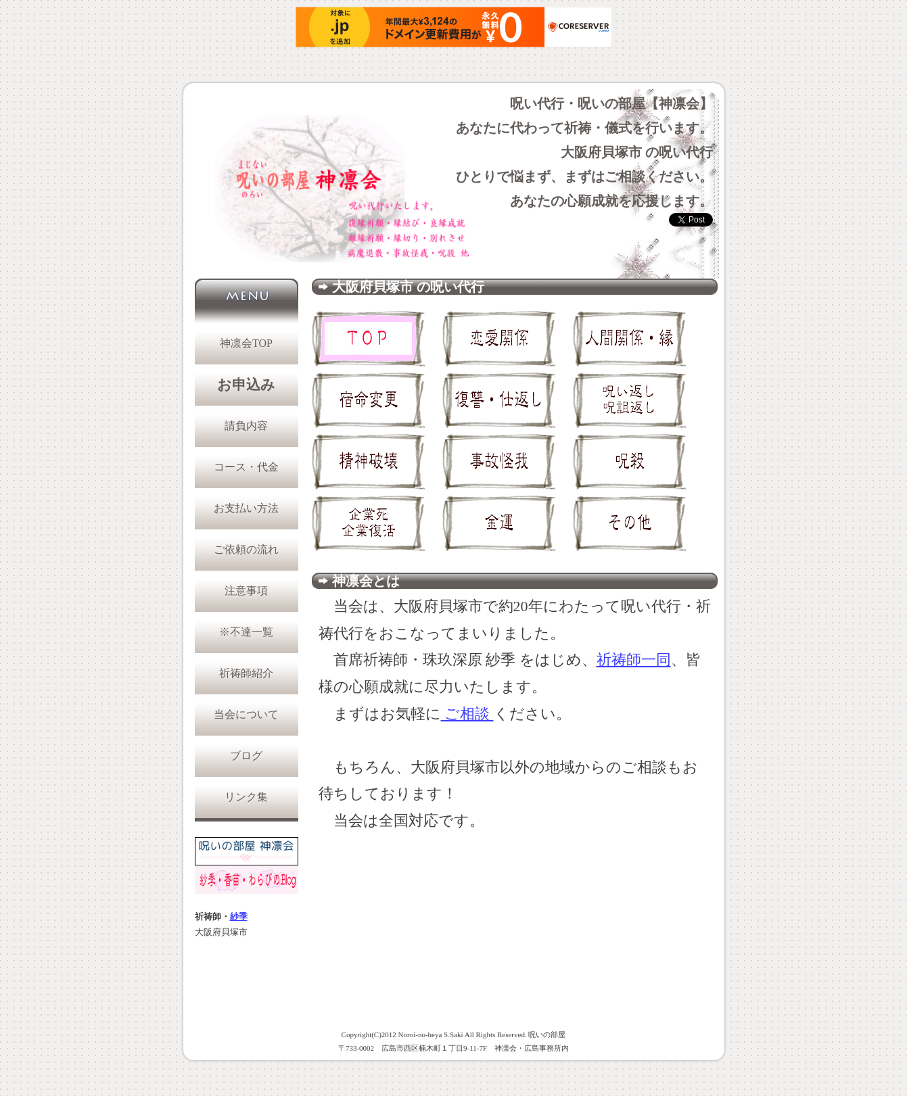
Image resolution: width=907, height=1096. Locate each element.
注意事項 (246, 590)
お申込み (246, 385)
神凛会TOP (246, 343)
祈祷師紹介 (246, 673)
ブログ (246, 755)
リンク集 (246, 797)
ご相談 (467, 713)
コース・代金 (246, 467)
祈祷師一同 (634, 659)
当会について (246, 714)
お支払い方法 (246, 508)
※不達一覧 (246, 632)
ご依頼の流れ (246, 549)
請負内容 (246, 425)
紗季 (239, 917)
